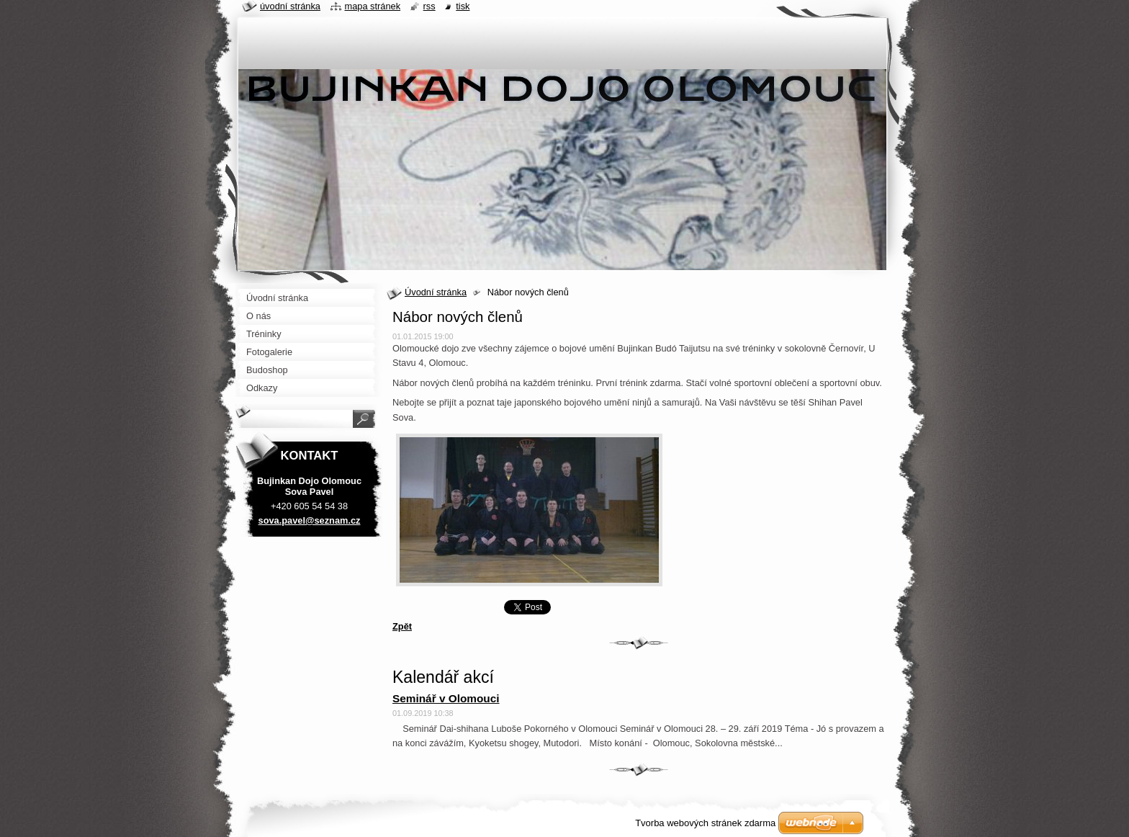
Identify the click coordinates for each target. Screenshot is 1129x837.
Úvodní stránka (436, 292)
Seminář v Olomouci (446, 698)
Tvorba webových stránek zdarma (705, 823)
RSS (429, 6)
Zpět (402, 626)
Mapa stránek (373, 6)
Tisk (462, 6)
